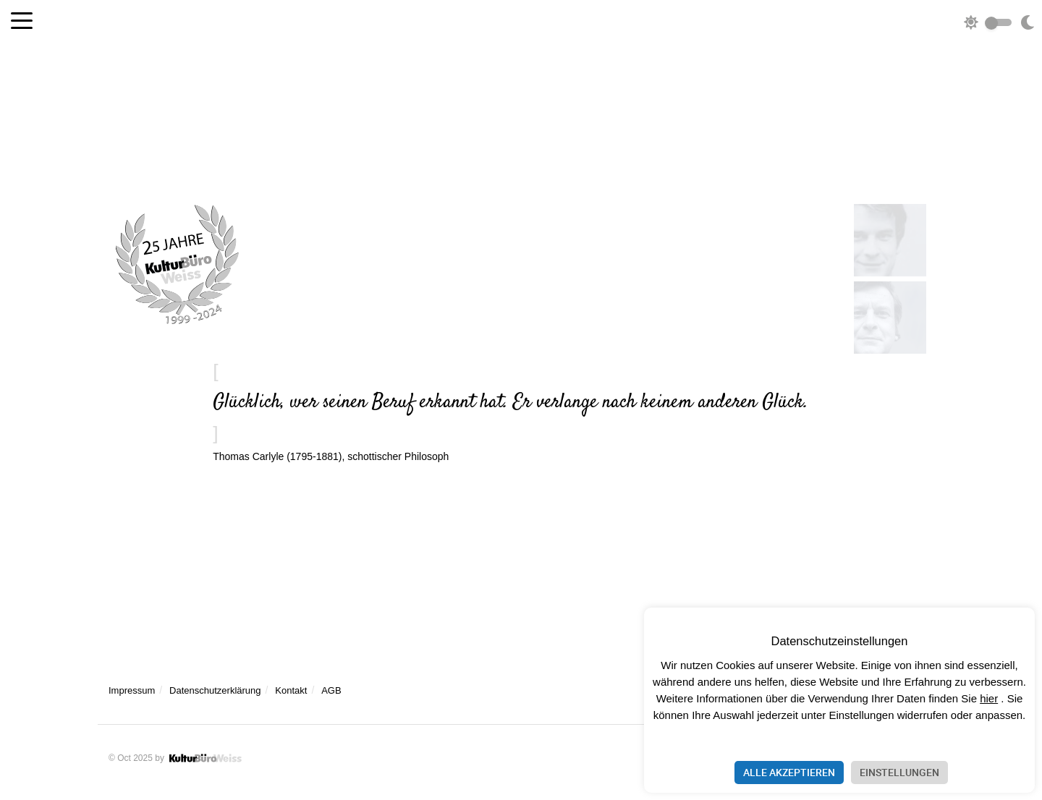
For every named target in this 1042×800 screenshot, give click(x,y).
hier (989, 698)
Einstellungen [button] (899, 772)
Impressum (132, 690)
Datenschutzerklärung (214, 690)
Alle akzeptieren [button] (789, 772)
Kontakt (291, 690)
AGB (331, 690)
